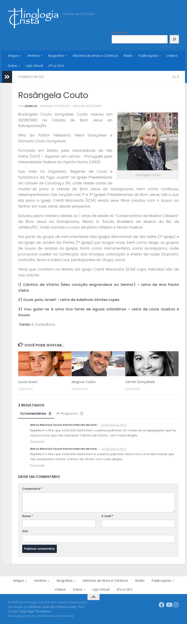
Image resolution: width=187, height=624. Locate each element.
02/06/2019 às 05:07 (114, 425)
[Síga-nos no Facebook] (161, 604)
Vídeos (172, 55)
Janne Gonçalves (140, 381)
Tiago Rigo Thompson (35, 611)
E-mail (107, 516)
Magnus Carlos (84, 381)
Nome (27, 516)
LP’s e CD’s (56, 65)
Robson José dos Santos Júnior (53, 606)
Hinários (33, 55)
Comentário (32, 489)
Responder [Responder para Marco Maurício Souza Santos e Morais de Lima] (37, 441)
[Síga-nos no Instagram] (176, 604)
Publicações (148, 55)
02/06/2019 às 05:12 (113, 449)
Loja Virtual (34, 65)
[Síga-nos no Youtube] (169, 604)
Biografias (56, 55)
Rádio (128, 55)
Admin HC (31, 106)
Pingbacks (70, 413)
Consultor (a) (31, 76)
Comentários (36, 413)
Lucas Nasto (28, 381)
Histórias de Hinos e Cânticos (95, 55)
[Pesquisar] (174, 39)
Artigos (13, 55)
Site (25, 531)
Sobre (12, 65)
